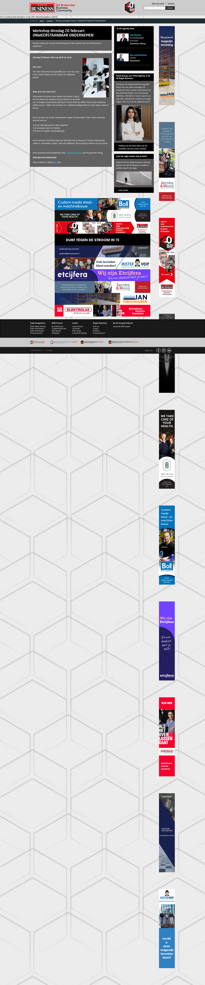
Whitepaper (56, 333)
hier (55, 162)
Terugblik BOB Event (59, 329)
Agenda (49, 21)
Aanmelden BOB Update (121, 326)
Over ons (96, 326)
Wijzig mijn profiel (158, 3)
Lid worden (76, 329)
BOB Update (76, 331)
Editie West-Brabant (37, 331)
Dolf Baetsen (135, 35)
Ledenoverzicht (77, 326)
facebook (158, 350)
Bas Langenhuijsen (138, 55)
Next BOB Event (57, 326)
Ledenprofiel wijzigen (79, 333)
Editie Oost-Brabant (37, 329)
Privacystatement (99, 333)
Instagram (164, 350)
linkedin (169, 350)
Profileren (171, 3)
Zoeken (170, 8)
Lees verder (123, 190)
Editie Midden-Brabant (38, 326)
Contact (95, 329)
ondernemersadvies (74, 153)
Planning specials (36, 333)
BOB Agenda (56, 331)
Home (42, 21)
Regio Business (52, 7)
